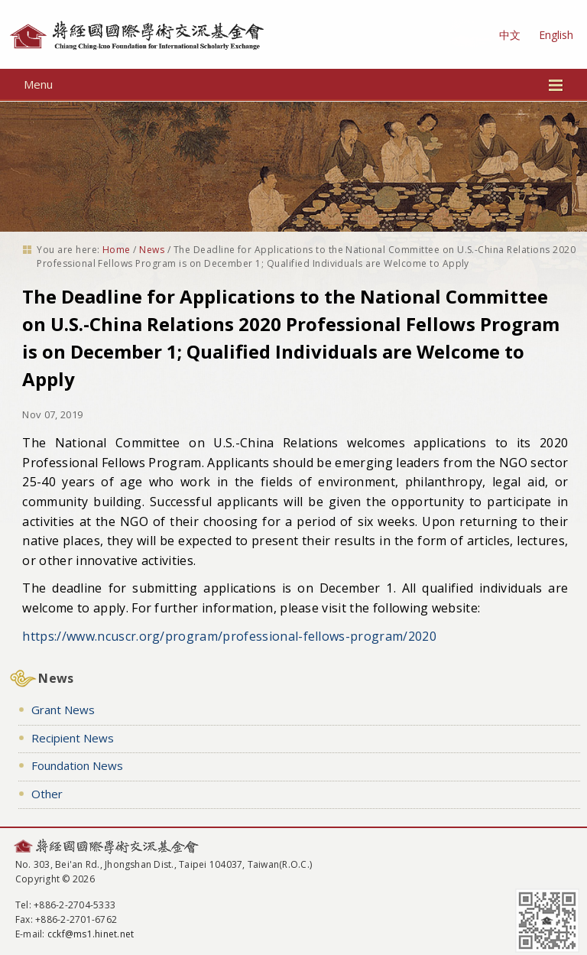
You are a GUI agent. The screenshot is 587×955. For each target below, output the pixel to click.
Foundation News (77, 765)
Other (47, 793)
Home (116, 249)
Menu (294, 84)
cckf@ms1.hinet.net (90, 933)
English (556, 35)
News (151, 249)
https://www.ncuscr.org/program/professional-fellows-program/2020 (229, 636)
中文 (510, 35)
